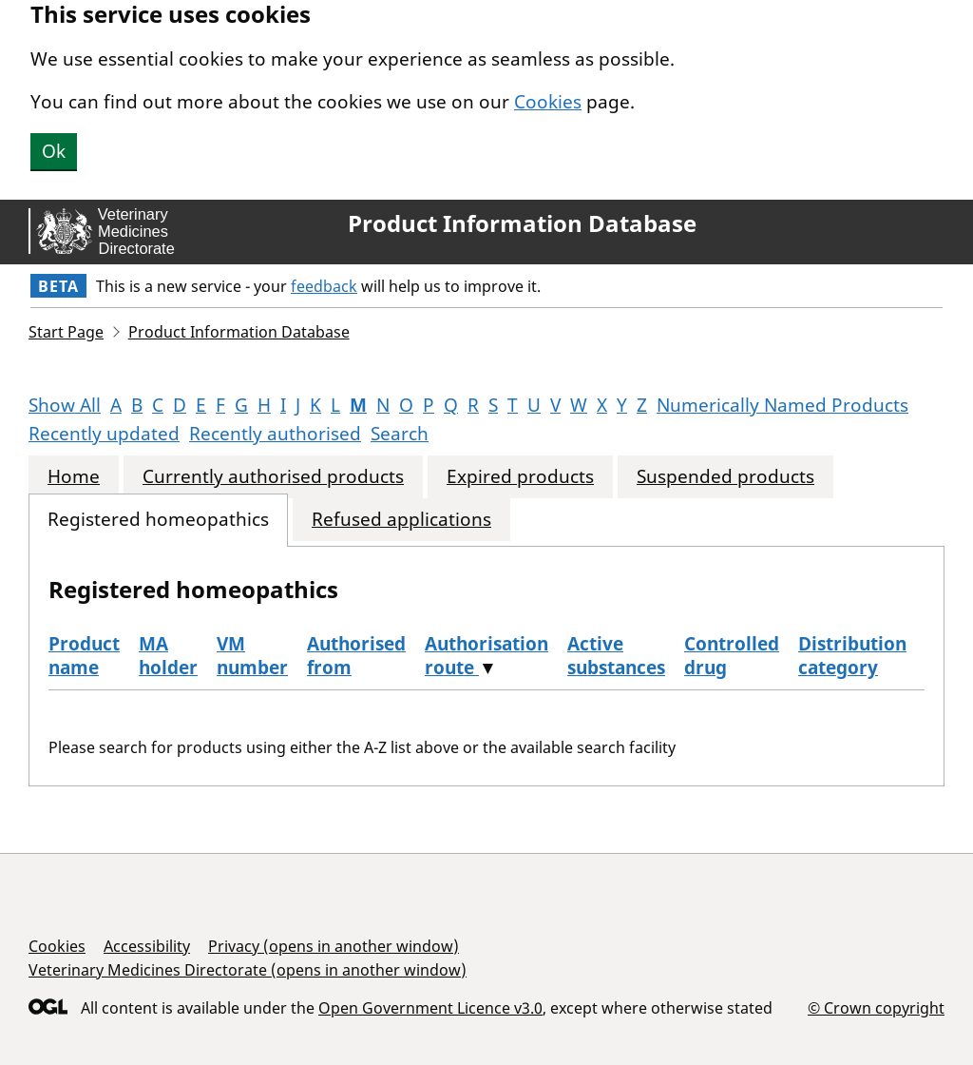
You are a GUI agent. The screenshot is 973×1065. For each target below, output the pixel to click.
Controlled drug (731, 655)
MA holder (168, 655)
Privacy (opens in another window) (333, 946)
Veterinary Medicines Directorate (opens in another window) (248, 969)
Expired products (520, 477)
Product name (84, 655)
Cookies (548, 101)
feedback (324, 286)
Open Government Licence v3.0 (430, 1007)
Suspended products (725, 477)
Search (400, 433)
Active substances (616, 655)
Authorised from (356, 655)
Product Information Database (522, 223)
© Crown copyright (876, 1007)
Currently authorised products (273, 477)
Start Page (66, 331)
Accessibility (147, 946)
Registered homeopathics (158, 520)
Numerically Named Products (782, 405)
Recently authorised (275, 433)
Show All (65, 405)
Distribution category (852, 655)
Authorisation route (486, 655)
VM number (252, 655)
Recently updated (104, 433)
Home (74, 477)
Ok (54, 151)
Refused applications (401, 520)
